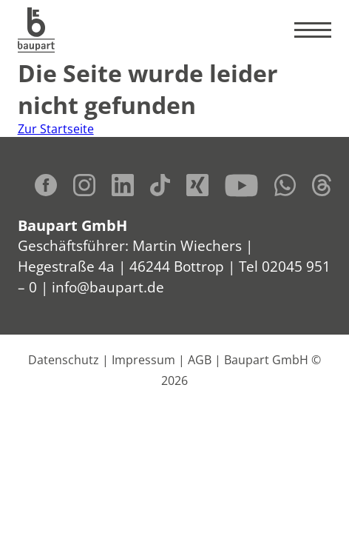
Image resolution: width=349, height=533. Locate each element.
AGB (199, 360)
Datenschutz (63, 360)
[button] (26, 506)
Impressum (143, 360)
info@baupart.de (108, 287)
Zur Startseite (56, 129)
